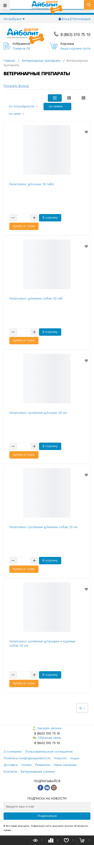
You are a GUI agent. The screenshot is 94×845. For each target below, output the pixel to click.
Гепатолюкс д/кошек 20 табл (31, 184)
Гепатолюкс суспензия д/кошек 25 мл (38, 412)
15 (82, 708)
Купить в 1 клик (24, 226)
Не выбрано (14, 18)
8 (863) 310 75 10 (75, 34)
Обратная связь (47, 738)
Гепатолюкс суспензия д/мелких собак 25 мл (43, 527)
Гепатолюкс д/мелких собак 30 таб (36, 298)
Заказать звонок (47, 728)
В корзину (50, 217)
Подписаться (47, 815)
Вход (65, 18)
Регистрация (81, 18)
